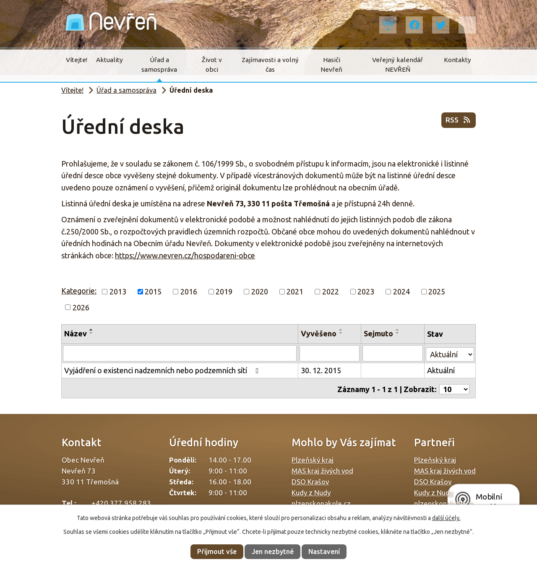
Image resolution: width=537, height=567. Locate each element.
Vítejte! (76, 59)
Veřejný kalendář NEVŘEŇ (397, 64)
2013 (117, 291)
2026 (81, 307)
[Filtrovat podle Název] (180, 353)
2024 (401, 291)
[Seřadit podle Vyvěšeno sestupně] (342, 333)
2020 (259, 291)
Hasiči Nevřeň (331, 64)
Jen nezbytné (273, 551)
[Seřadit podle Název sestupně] (91, 333)
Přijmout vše (217, 551)
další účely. (446, 518)
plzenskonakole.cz (321, 501)
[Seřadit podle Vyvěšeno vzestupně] (342, 329)
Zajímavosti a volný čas (270, 64)
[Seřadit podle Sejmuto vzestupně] (398, 329)
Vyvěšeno (319, 333)
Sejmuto (379, 333)
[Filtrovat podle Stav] (450, 352)
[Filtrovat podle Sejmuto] (393, 353)
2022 (330, 291)
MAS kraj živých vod (322, 468)
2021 (295, 291)
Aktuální (441, 370)
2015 (153, 291)
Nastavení (324, 551)
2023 (365, 291)
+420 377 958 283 (121, 500)
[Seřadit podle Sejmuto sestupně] (398, 333)
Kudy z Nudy (311, 490)
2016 (188, 291)
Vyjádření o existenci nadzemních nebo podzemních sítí (163, 370)
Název (75, 333)
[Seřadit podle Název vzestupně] (91, 329)
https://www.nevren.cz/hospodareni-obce (185, 255)
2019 (224, 291)
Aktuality (109, 59)
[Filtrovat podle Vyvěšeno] (330, 353)
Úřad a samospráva (159, 64)
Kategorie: (78, 290)
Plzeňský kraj (313, 457)
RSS (458, 121)
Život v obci (212, 64)
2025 (436, 291)
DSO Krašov (310, 479)
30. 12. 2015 (322, 370)
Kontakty (457, 59)
